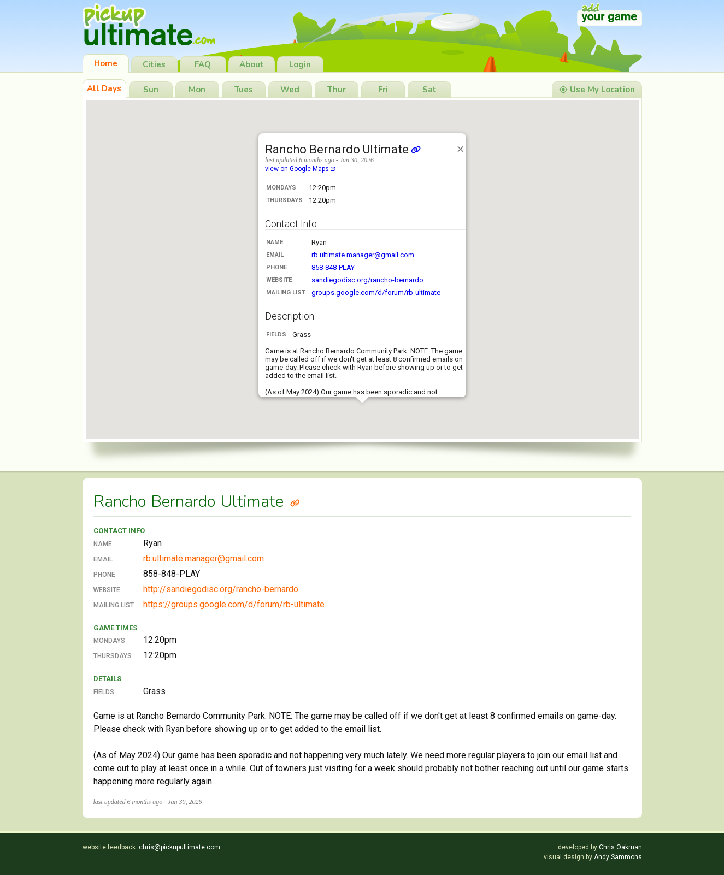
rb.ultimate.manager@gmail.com (362, 255)
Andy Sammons (618, 857)
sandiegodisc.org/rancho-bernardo (367, 280)
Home (105, 63)
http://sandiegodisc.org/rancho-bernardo (220, 589)
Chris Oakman (620, 847)
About (251, 64)
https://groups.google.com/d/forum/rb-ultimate (234, 604)
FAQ (203, 64)
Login (300, 64)
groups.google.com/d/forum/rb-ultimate (375, 292)
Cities (154, 64)
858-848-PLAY (333, 267)
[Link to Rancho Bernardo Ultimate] (295, 501)
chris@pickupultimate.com (179, 847)
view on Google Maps (300, 169)
